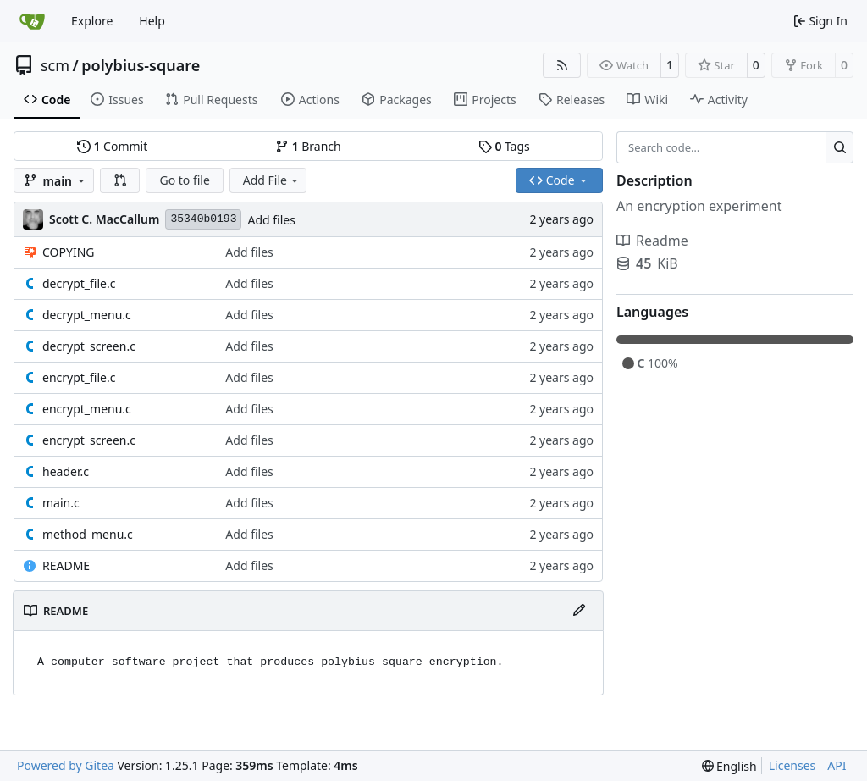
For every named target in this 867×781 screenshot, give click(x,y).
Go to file (184, 180)
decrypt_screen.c (88, 346)
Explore (92, 21)
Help (152, 21)
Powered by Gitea (65, 765)
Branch (308, 146)
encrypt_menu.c (86, 409)
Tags (504, 146)
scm (55, 65)
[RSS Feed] (562, 65)
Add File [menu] (272, 180)
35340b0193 (203, 219)
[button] (120, 180)
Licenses (792, 765)
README (66, 565)
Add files (271, 220)
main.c (61, 503)
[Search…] (839, 147)
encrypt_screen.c (88, 440)
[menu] (729, 766)
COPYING (68, 252)
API (836, 765)
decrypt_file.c (78, 283)
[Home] (32, 21)
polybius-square (140, 65)
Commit (112, 146)
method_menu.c (87, 534)
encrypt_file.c (78, 377)
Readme (652, 240)
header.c (65, 471)
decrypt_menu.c (86, 315)
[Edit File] (579, 610)
